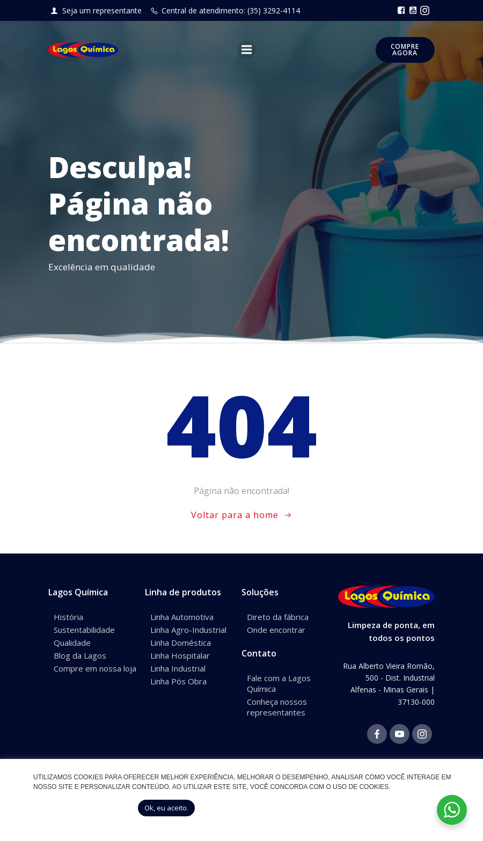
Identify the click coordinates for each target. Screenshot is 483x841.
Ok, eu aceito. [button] (166, 808)
